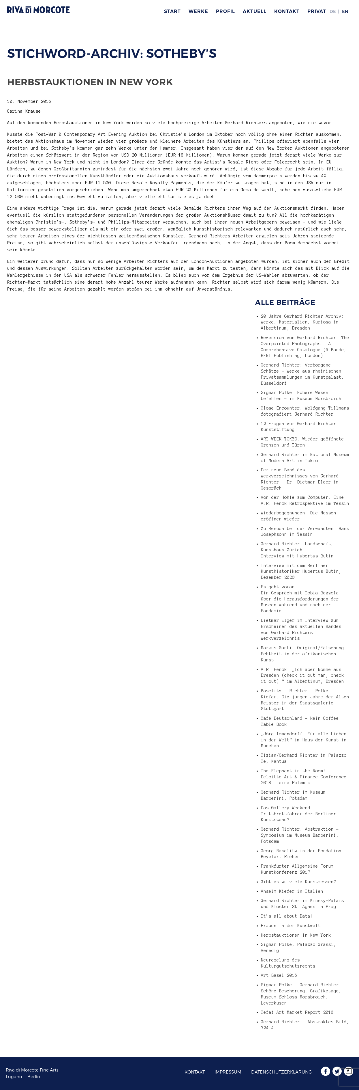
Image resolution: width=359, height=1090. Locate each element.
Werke (198, 11)
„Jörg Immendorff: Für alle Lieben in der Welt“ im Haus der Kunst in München (304, 740)
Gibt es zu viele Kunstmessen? (298, 881)
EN (345, 11)
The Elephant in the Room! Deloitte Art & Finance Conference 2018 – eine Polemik (304, 777)
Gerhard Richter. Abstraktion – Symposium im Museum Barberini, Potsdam (300, 835)
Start (172, 11)
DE (333, 11)
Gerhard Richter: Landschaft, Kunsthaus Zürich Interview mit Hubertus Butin (297, 550)
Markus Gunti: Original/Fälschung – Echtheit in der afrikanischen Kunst (305, 654)
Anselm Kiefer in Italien (292, 891)
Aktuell (254, 11)
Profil (225, 11)
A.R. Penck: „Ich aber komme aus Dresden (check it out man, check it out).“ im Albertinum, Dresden (302, 675)
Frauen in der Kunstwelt (291, 925)
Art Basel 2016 (279, 975)
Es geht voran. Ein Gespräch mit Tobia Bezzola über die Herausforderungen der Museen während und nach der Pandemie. (300, 599)
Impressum (228, 1072)
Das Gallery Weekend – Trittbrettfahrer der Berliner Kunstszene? (298, 814)
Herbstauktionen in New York (90, 82)
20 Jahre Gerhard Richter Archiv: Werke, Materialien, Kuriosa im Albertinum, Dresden (302, 322)
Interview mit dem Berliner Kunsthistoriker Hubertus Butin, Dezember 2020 (301, 571)
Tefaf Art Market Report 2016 (297, 1012)
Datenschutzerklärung (281, 1072)
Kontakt (287, 11)
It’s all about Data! (287, 916)
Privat (316, 11)
